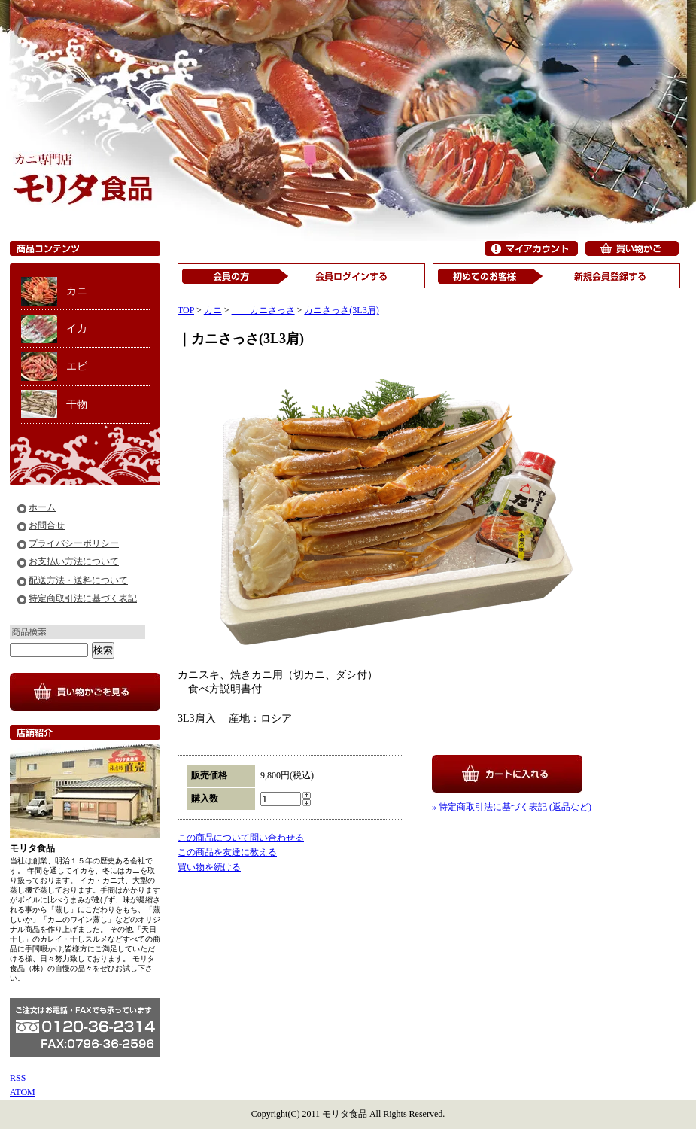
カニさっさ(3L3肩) (341, 310)
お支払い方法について (74, 561)
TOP (186, 310)
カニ (76, 291)
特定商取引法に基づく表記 (83, 598)
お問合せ (47, 525)
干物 (76, 404)
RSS (18, 1078)
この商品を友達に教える (227, 852)
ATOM (22, 1092)
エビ (76, 366)
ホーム (42, 507)
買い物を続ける (209, 867)
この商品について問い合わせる (241, 837)
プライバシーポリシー (74, 543)
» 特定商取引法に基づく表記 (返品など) (511, 807)
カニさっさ (263, 310)
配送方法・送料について (78, 580)
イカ (76, 328)
